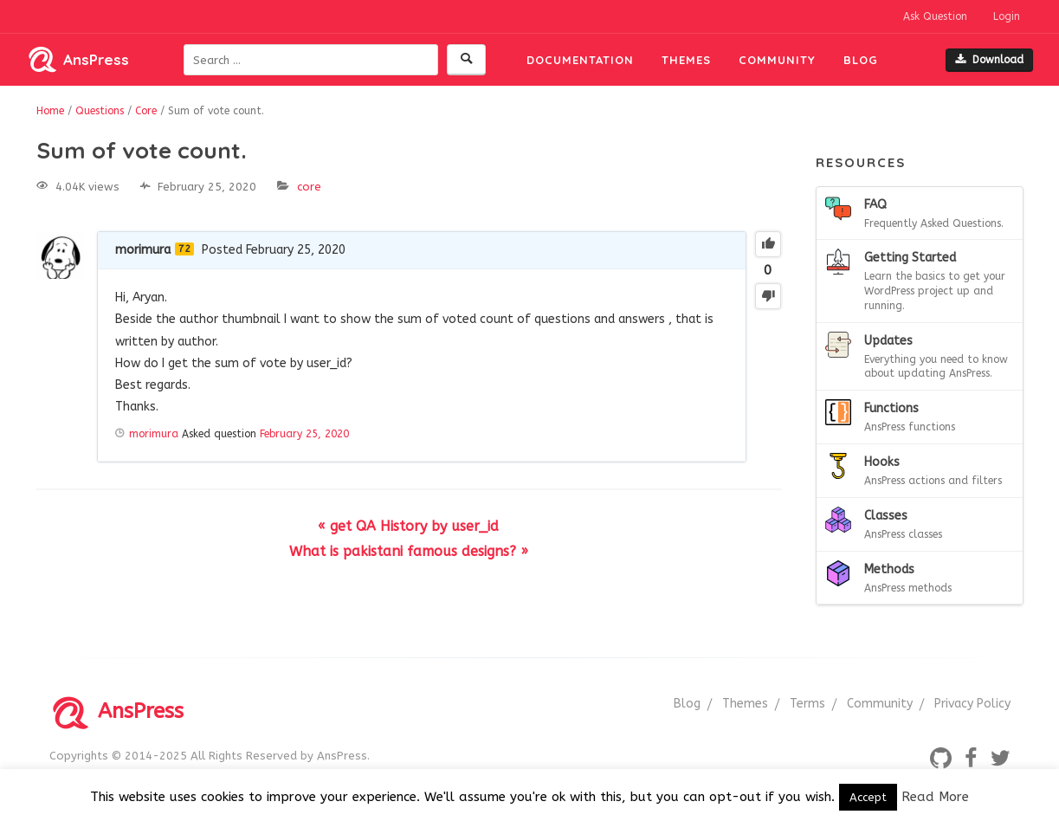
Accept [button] (868, 797)
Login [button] (1006, 16)
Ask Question (935, 16)
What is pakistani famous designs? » (408, 551)
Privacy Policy (972, 703)
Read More (935, 797)
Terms (807, 703)
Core (309, 186)
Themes (686, 60)
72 (184, 249)
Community (777, 60)
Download (989, 60)
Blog (860, 60)
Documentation (580, 60)
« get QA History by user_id (408, 526)
